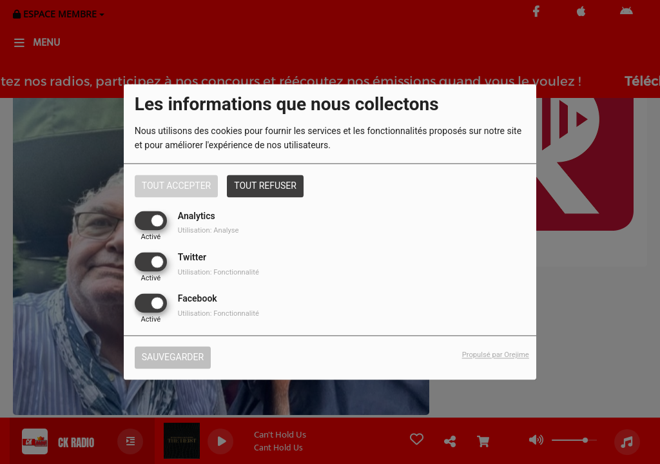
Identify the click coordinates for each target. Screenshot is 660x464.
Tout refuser (265, 185)
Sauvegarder (173, 358)
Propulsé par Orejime (495, 355)
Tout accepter (176, 185)
